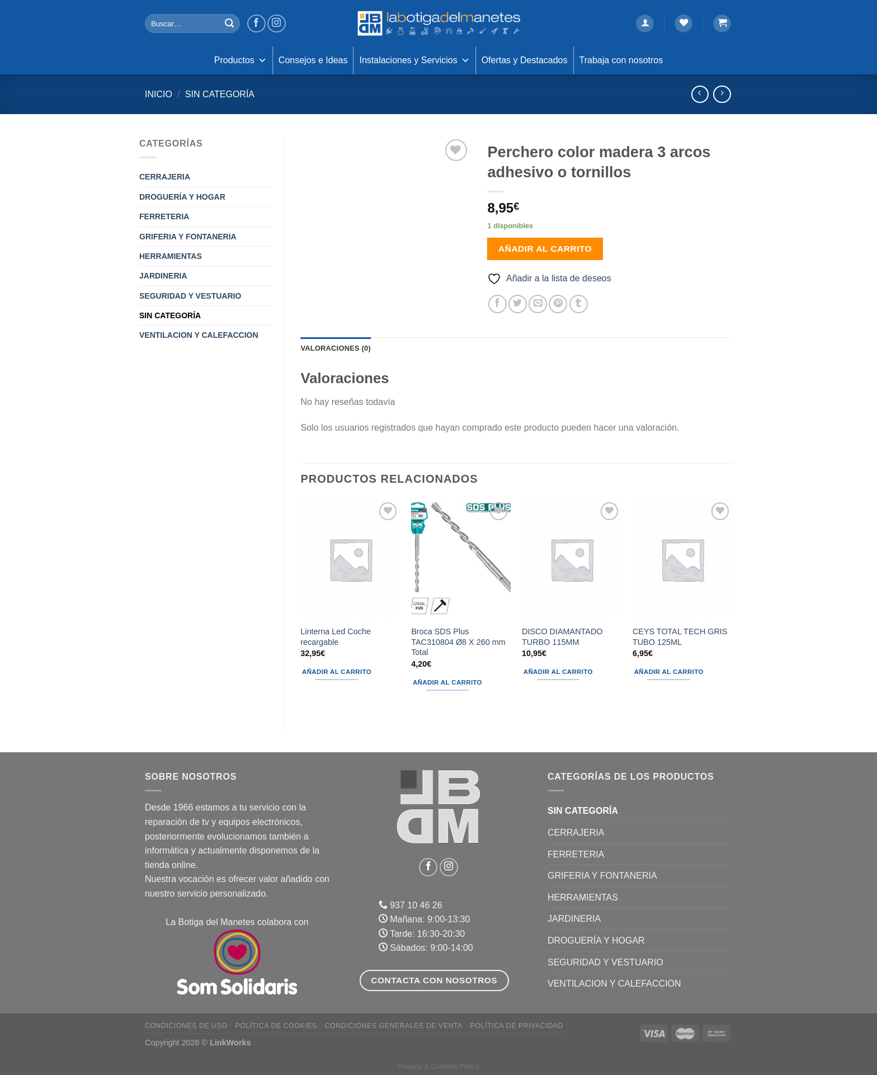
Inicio (158, 94)
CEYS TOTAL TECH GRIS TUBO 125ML (680, 637)
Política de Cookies (276, 1026)
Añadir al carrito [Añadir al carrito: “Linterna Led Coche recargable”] (336, 671)
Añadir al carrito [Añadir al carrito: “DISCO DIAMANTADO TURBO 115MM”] (558, 671)
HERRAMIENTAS (170, 256)
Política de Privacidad (516, 1026)
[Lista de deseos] (683, 24)
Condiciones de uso (186, 1026)
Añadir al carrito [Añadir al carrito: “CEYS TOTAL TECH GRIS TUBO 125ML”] (669, 671)
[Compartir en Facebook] (497, 304)
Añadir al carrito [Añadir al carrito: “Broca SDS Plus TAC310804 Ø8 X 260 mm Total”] (447, 682)
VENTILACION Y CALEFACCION (198, 335)
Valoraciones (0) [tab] (336, 348)
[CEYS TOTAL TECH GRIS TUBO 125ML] (682, 559)
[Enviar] (229, 23)
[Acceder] (645, 24)
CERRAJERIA (164, 176)
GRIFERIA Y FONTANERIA (188, 236)
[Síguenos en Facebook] (256, 24)
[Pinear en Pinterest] (558, 304)
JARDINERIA (163, 275)
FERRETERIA (164, 216)
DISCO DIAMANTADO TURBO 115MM (562, 637)
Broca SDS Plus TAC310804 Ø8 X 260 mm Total (458, 642)
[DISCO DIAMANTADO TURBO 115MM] (571, 559)
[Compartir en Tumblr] (578, 304)
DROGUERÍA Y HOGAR (182, 196)
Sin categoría (219, 94)
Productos (240, 60)
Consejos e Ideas (313, 60)
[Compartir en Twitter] (517, 304)
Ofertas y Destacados (525, 60)
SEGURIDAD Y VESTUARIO (190, 295)
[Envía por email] (538, 304)
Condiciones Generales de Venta (394, 1026)
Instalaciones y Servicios (414, 60)
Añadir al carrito (545, 248)
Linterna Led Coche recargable (335, 637)
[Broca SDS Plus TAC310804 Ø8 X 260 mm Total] (461, 559)
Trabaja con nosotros (621, 60)
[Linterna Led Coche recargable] (350, 559)
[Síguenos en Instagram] (276, 24)
